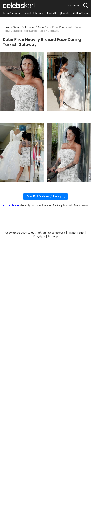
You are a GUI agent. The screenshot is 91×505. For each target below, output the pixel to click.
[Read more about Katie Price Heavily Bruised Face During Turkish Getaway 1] (22, 81)
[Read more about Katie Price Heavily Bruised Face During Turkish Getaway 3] (22, 152)
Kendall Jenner (34, 13)
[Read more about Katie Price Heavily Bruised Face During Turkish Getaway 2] (69, 81)
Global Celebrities (24, 27)
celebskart (34, 232)
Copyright (39, 236)
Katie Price (44, 27)
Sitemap (52, 236)
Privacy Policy (75, 232)
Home (6, 27)
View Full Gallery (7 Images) (45, 196)
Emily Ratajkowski (58, 13)
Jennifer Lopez (12, 13)
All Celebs (74, 5)
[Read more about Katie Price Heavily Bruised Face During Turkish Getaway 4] (69, 152)
